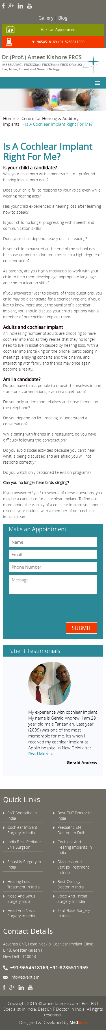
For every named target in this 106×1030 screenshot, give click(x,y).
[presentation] (38, 607)
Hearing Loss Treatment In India (23, 884)
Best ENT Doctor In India (74, 815)
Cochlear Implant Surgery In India (22, 830)
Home (9, 118)
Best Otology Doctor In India (70, 884)
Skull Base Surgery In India (73, 913)
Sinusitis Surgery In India (24, 864)
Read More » (40, 753)
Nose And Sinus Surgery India (21, 898)
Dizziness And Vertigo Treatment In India (73, 867)
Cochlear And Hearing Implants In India (74, 847)
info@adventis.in (25, 977)
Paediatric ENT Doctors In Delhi (71, 830)
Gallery (45, 18)
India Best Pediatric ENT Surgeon (24, 844)
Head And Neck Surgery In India (21, 913)
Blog (63, 18)
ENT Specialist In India (22, 815)
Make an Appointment (58, 29)
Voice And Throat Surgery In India (72, 898)
